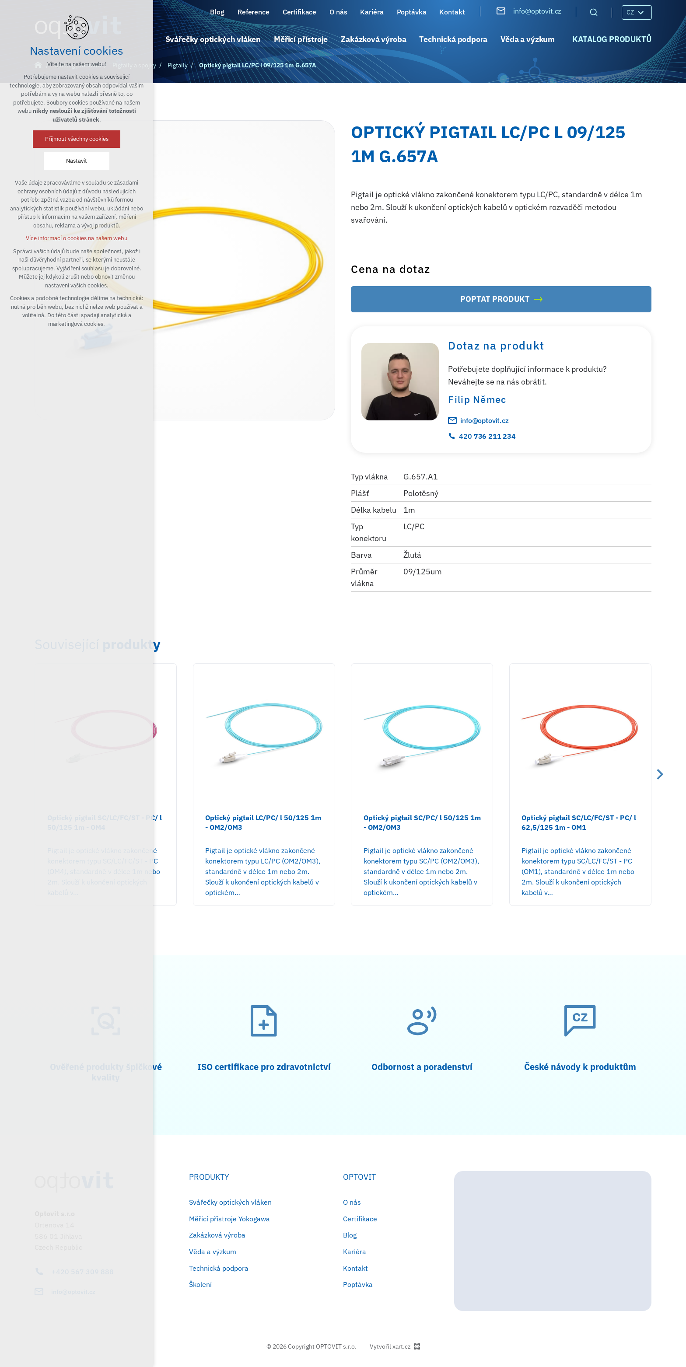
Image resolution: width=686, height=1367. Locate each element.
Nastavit (76, 160)
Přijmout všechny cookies (76, 139)
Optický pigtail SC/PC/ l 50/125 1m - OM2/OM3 (422, 822)
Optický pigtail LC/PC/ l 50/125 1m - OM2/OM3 (263, 822)
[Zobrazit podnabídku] (640, 12)
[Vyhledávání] (593, 12)
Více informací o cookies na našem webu (76, 238)
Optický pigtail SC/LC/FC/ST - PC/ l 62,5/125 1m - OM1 (579, 822)
